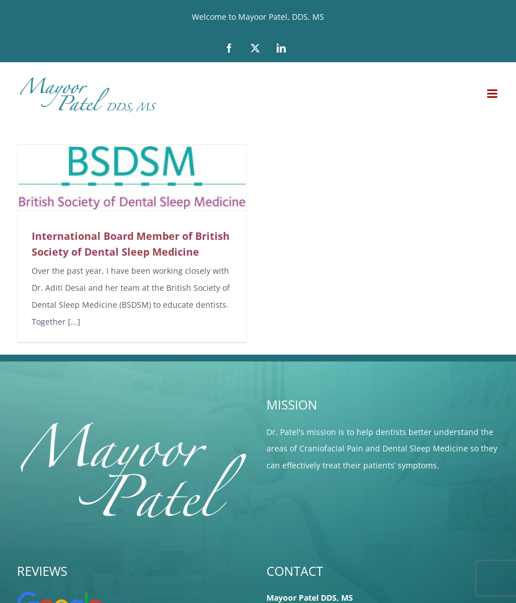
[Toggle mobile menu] (493, 94)
